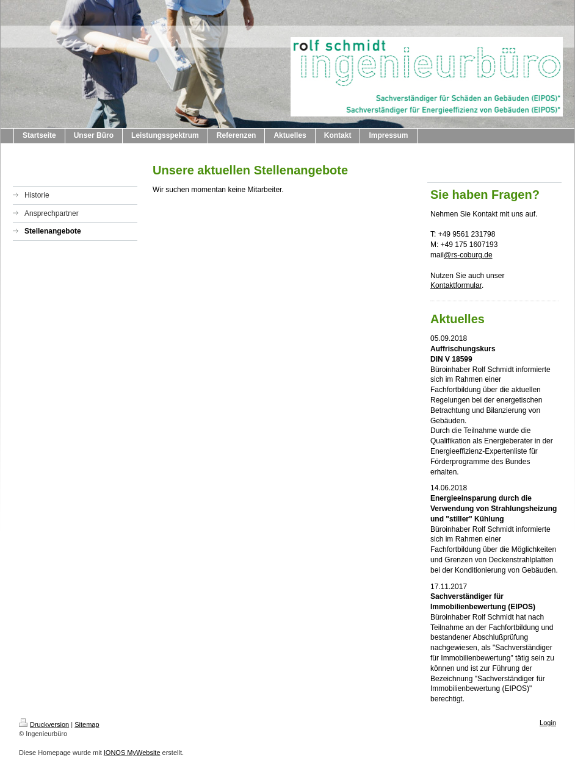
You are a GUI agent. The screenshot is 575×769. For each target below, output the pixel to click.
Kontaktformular (456, 285)
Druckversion (44, 724)
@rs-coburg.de (468, 255)
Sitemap (86, 724)
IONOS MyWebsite (132, 752)
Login (548, 722)
